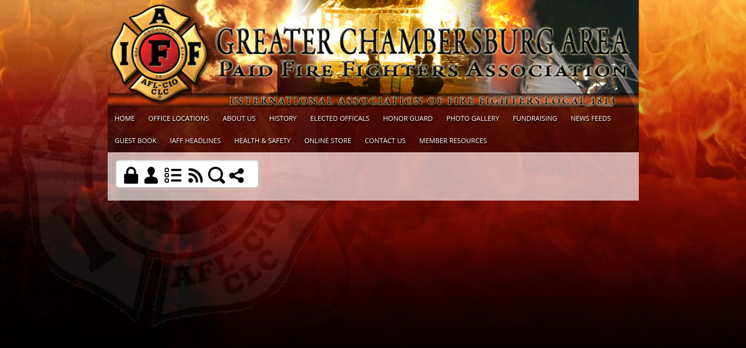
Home (125, 118)
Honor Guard (408, 118)
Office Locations (178, 118)
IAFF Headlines (195, 140)
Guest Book (136, 140)
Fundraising (535, 118)
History (282, 118)
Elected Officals (339, 118)
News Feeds (591, 118)
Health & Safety (262, 140)
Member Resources (453, 140)
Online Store (327, 140)
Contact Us (385, 140)
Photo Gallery (472, 118)
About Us (239, 118)
